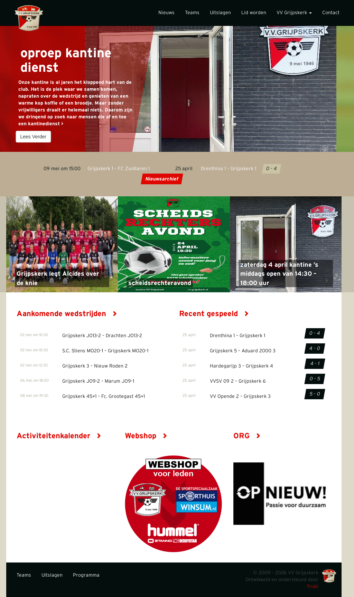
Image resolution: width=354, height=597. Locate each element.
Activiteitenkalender (59, 436)
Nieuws (166, 12)
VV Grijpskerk (294, 12)
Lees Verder (33, 136)
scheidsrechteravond (159, 283)
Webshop (146, 436)
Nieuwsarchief (161, 179)
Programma (86, 575)
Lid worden (253, 12)
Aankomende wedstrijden (67, 313)
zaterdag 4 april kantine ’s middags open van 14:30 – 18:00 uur (279, 274)
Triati (312, 586)
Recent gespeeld (214, 313)
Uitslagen (220, 12)
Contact (330, 12)
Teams (192, 12)
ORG (247, 436)
